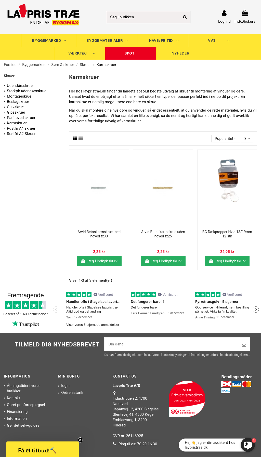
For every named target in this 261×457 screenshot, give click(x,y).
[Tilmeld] (244, 345)
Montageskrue (19, 96)
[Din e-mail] (171, 344)
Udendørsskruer (20, 85)
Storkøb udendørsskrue (26, 91)
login (65, 385)
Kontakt (13, 398)
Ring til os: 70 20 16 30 (138, 444)
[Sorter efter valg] (225, 139)
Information (17, 418)
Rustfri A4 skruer (21, 128)
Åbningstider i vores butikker (24, 388)
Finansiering (17, 411)
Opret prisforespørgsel (26, 404)
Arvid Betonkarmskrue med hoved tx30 (99, 234)
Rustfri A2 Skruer (21, 133)
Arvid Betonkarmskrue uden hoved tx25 (163, 234)
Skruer (9, 76)
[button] (42, 449)
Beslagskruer (18, 101)
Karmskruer (17, 123)
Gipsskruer (16, 112)
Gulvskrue (15, 107)
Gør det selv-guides (23, 425)
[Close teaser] (80, 439)
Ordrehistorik (72, 392)
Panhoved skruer (21, 117)
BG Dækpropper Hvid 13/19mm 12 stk (227, 234)
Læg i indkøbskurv (99, 261)
